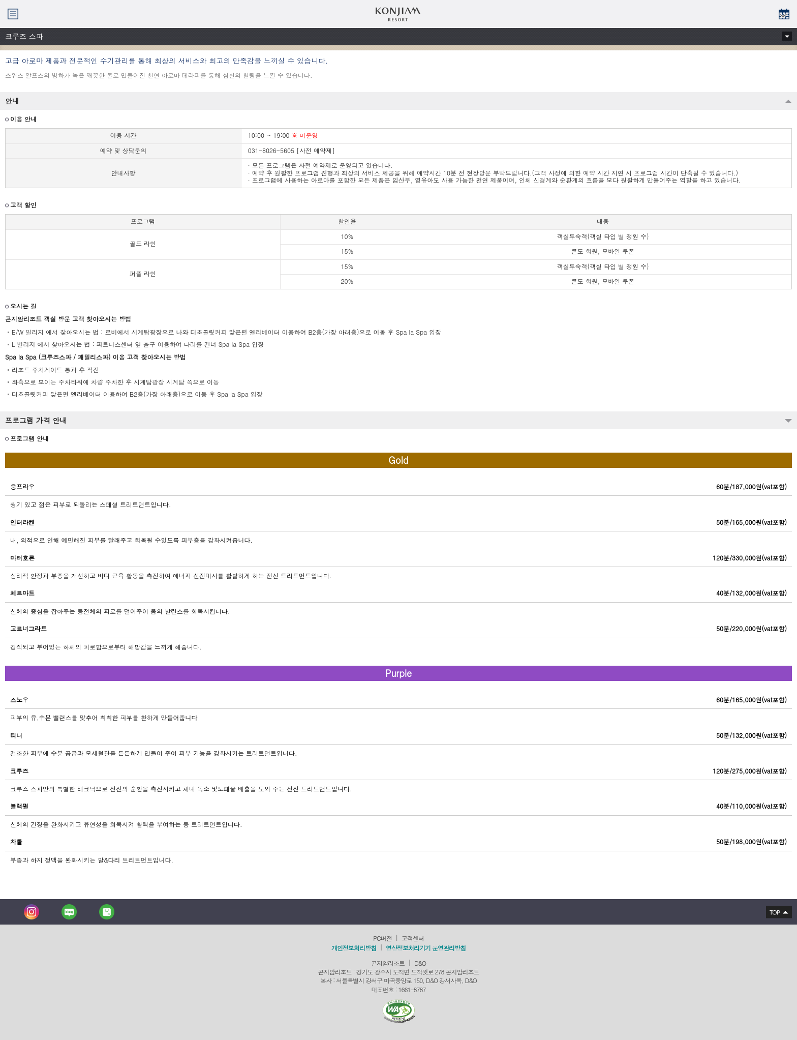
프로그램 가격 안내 (36, 420)
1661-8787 (412, 989)
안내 (12, 101)
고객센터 (413, 938)
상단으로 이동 (776, 911)
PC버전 (382, 938)
